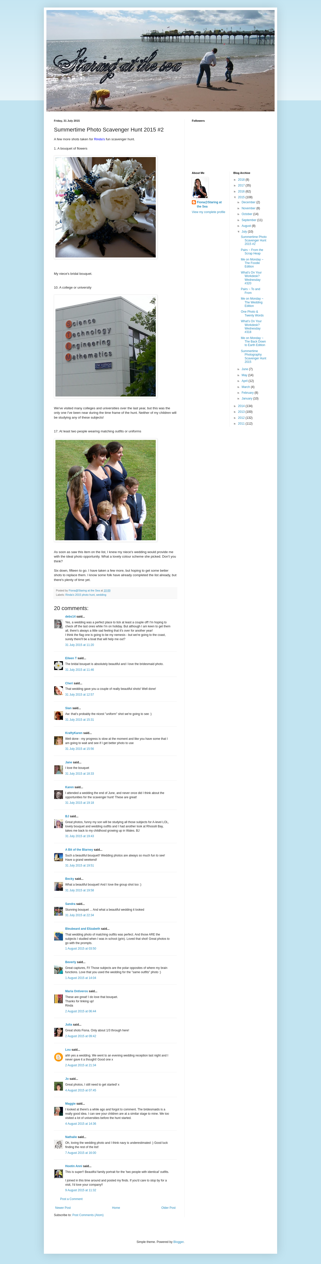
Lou (68, 1049)
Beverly (70, 962)
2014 (242, 406)
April (245, 381)
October (247, 214)
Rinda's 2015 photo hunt (80, 594)
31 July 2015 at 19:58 (79, 890)
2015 (242, 197)
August (247, 226)
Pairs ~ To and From (250, 290)
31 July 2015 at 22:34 (79, 915)
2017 (242, 185)
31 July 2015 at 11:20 (79, 645)
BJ (67, 816)
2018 (242, 179)
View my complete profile (208, 212)
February (248, 392)
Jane (68, 762)
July (245, 231)
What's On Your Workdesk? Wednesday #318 (251, 326)
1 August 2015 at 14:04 (80, 978)
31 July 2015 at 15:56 (79, 749)
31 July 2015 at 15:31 (79, 719)
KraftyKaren (74, 733)
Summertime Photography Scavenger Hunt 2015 (253, 356)
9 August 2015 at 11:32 (80, 1190)
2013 (242, 412)
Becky (69, 879)
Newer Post (63, 1208)
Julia (68, 1024)
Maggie (70, 1103)
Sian (68, 708)
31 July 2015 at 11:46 (79, 670)
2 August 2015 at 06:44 (80, 1011)
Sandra (70, 904)
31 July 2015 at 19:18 (79, 803)
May (245, 375)
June (245, 369)
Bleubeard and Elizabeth (82, 928)
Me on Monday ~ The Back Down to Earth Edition (253, 341)
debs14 (70, 616)
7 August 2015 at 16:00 (80, 1153)
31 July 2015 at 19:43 (79, 836)
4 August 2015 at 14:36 (80, 1123)
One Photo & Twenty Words (252, 313)
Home (116, 1208)
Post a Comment (71, 1199)
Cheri (69, 683)
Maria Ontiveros (76, 991)
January (247, 398)
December (249, 202)
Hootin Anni (73, 1166)
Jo (67, 1079)
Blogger (178, 1242)
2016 (242, 191)
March (246, 387)
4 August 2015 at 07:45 (80, 1090)
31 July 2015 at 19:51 (79, 865)
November (249, 208)
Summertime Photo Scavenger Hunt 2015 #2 (254, 240)
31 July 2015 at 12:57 (79, 694)
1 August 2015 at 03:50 (80, 948)
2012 (242, 418)
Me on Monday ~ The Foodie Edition (252, 263)
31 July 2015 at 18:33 (79, 773)
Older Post (168, 1208)
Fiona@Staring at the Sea (209, 204)
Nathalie (71, 1137)
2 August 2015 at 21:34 (80, 1065)
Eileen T (71, 658)
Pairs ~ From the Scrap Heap (252, 251)
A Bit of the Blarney (79, 849)
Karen (69, 787)
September (249, 220)
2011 (242, 423)
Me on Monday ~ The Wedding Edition (252, 302)
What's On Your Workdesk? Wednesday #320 (251, 278)
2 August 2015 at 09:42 (80, 1036)
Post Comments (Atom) (88, 1215)
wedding (101, 594)
